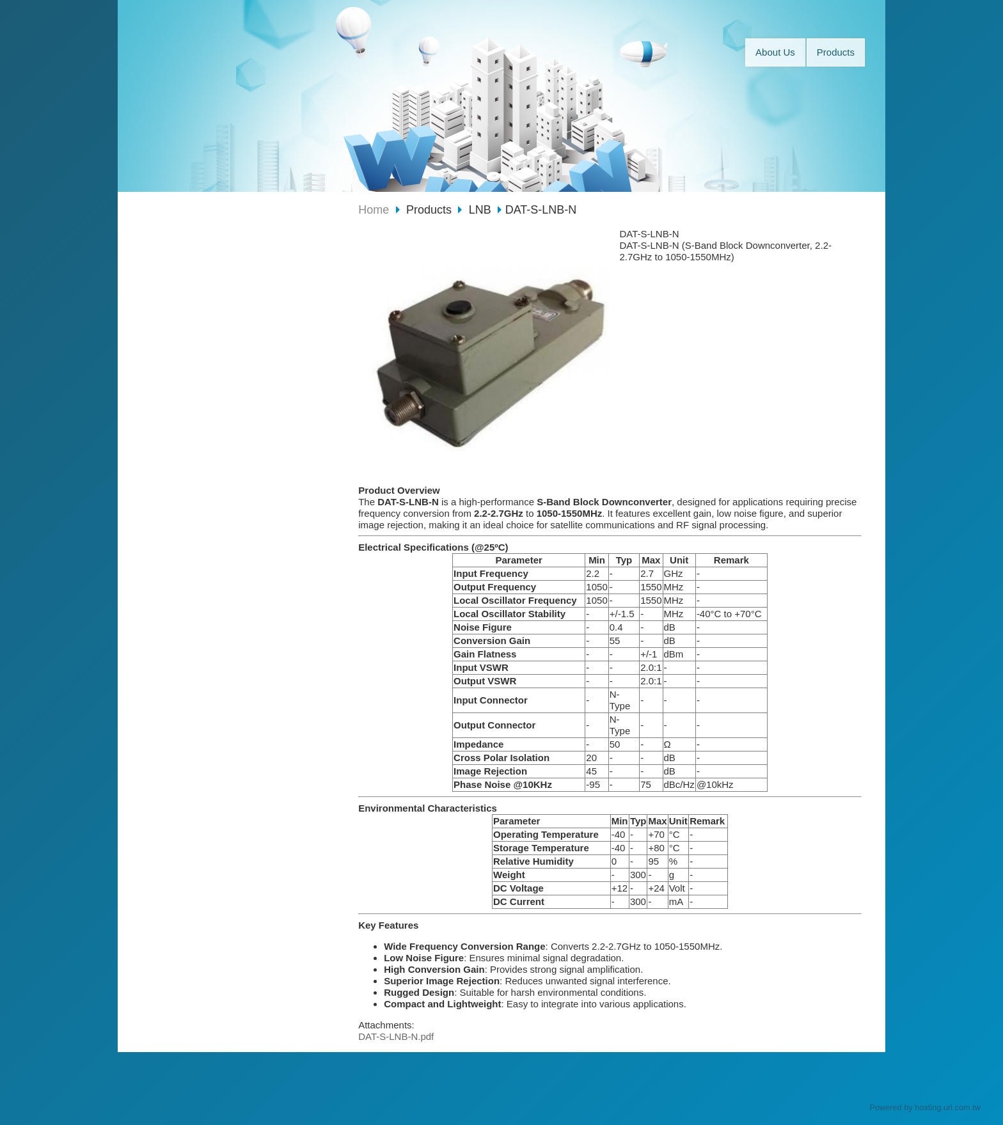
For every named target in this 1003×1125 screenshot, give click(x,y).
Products (430, 209)
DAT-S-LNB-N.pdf (396, 1036)
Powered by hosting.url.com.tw (925, 1107)
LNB (480, 209)
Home (373, 209)
